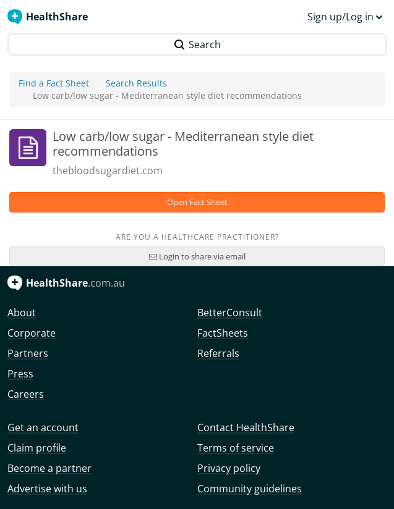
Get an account (43, 427)
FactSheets (222, 333)
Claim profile (36, 448)
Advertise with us (47, 488)
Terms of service (235, 448)
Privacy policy (228, 468)
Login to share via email (197, 256)
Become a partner (49, 468)
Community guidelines (249, 488)
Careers (25, 394)
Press (20, 374)
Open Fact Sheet (197, 202)
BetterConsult (229, 312)
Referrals (218, 353)
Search (197, 44)
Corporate (31, 333)
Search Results (136, 83)
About (21, 312)
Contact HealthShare (245, 427)
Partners (27, 353)
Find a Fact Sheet (54, 83)
